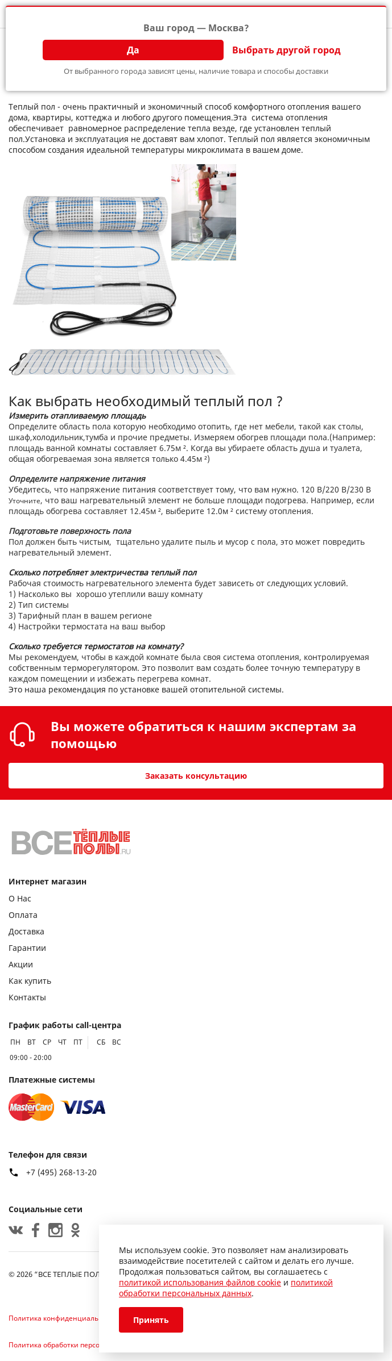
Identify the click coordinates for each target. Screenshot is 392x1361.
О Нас (20, 898)
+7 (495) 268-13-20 (61, 1172)
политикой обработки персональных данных (226, 1288)
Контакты (27, 997)
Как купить (30, 980)
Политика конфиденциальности (63, 1318)
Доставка (26, 931)
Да (133, 50)
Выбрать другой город (286, 50)
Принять (151, 1319)
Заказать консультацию (196, 775)
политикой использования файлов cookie (200, 1282)
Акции (21, 964)
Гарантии (27, 947)
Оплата (23, 914)
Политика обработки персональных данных (82, 1345)
